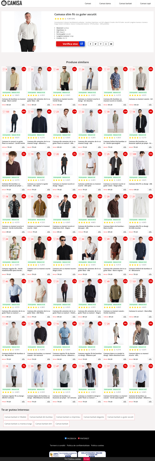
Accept (86, 459)
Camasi (88, 3)
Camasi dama (105, 3)
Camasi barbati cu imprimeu (68, 417)
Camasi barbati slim (43, 424)
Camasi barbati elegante (94, 417)
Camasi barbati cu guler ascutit (120, 417)
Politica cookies (97, 445)
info (23, 105)
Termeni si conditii (57, 445)
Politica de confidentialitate (78, 445)
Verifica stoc (74, 43)
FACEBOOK (70, 438)
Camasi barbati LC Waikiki (15, 417)
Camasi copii (145, 3)
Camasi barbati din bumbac (41, 417)
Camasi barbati (125, 3)
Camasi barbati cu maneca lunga (18, 424)
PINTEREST (83, 438)
